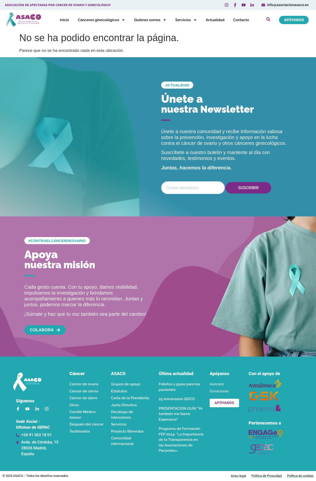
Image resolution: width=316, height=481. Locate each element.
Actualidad (212, 20)
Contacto (238, 20)
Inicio (61, 20)
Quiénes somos (147, 20)
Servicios (183, 20)
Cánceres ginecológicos (98, 20)
